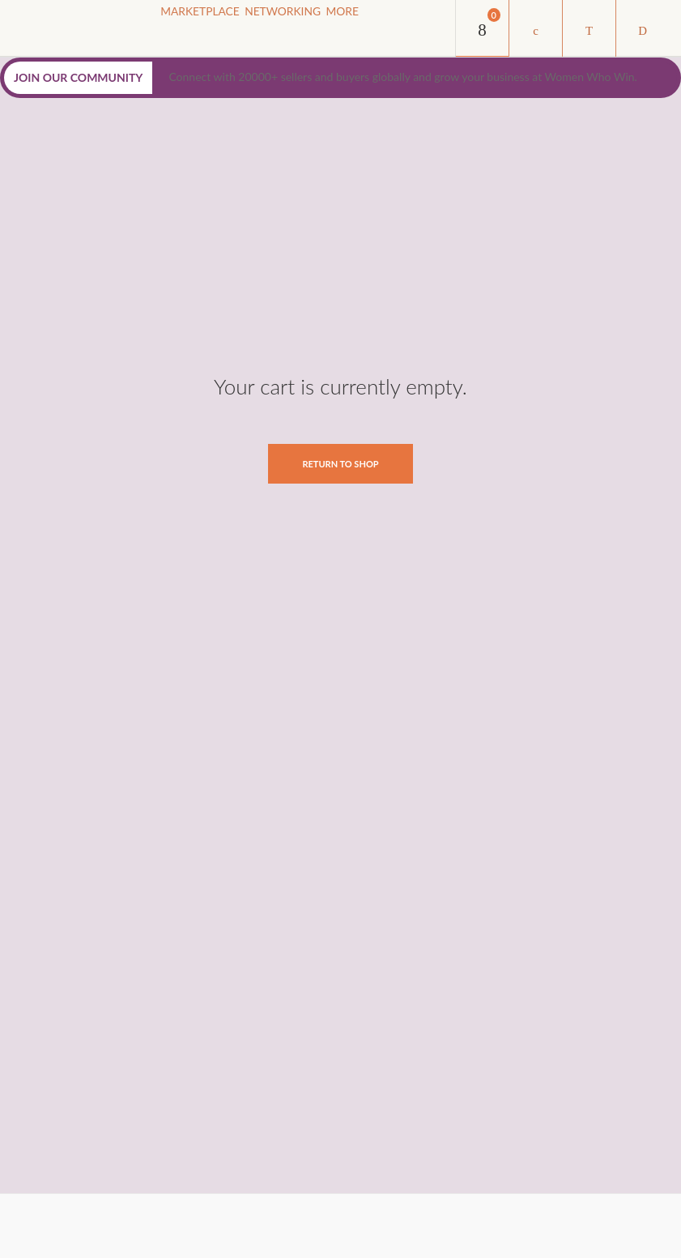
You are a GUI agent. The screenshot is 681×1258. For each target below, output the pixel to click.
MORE (380, 30)
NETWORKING (305, 30)
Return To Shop (340, 463)
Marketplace (207, 30)
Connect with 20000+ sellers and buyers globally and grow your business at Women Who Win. (402, 76)
